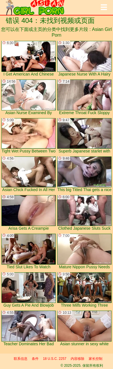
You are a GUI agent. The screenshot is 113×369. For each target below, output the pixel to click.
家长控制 (95, 359)
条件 (35, 359)
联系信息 (20, 359)
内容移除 (77, 359)
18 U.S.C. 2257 (54, 359)
